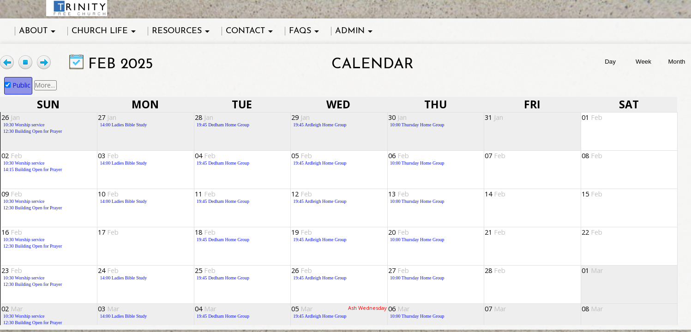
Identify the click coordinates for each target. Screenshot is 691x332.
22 (592, 232)
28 (204, 117)
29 (300, 117)
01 (592, 117)
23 (11, 270)
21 (495, 232)
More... (45, 85)
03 (108, 155)
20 (398, 232)
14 (495, 194)
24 (108, 270)
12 (301, 194)
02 (11, 155)
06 (398, 155)
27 (107, 117)
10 (108, 194)
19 (301, 232)
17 (108, 232)
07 (495, 155)
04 (205, 155)
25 (205, 270)
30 (397, 117)
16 (11, 232)
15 (592, 194)
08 (592, 155)
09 (11, 194)
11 (205, 194)
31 (494, 117)
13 (398, 194)
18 (205, 232)
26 (10, 117)
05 (301, 155)
